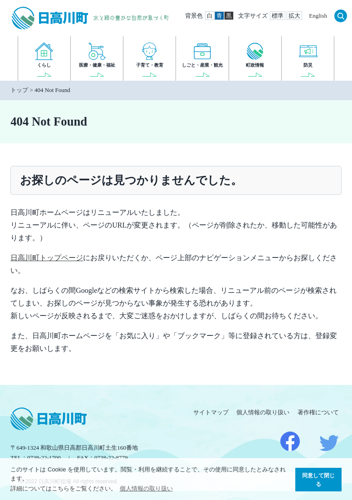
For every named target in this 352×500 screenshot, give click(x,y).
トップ (19, 90)
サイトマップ (211, 412)
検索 (340, 16)
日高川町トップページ (46, 258)
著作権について (318, 412)
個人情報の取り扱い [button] (146, 488)
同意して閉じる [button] (318, 479)
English (318, 15)
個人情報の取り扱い (262, 412)
